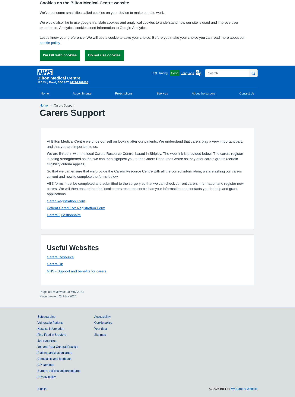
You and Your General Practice (57, 346)
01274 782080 (79, 82)
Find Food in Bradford (51, 334)
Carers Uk (55, 264)
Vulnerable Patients (50, 322)
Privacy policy (46, 376)
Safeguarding (46, 316)
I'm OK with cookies (60, 55)
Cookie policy (103, 322)
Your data (100, 328)
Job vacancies (46, 340)
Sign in (41, 388)
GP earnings (45, 364)
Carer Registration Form (66, 201)
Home (45, 93)
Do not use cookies (104, 55)
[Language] (191, 73)
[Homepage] (93, 74)
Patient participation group (54, 352)
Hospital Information (50, 328)
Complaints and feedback (54, 358)
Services (162, 93)
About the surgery (203, 93)
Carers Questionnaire (64, 215)
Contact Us (246, 93)
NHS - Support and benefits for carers (76, 271)
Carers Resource (60, 257)
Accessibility (102, 316)
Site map (100, 334)
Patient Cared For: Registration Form (76, 208)
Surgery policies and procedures (58, 370)
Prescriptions (123, 93)
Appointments (82, 93)
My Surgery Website (244, 388)
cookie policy (50, 43)
